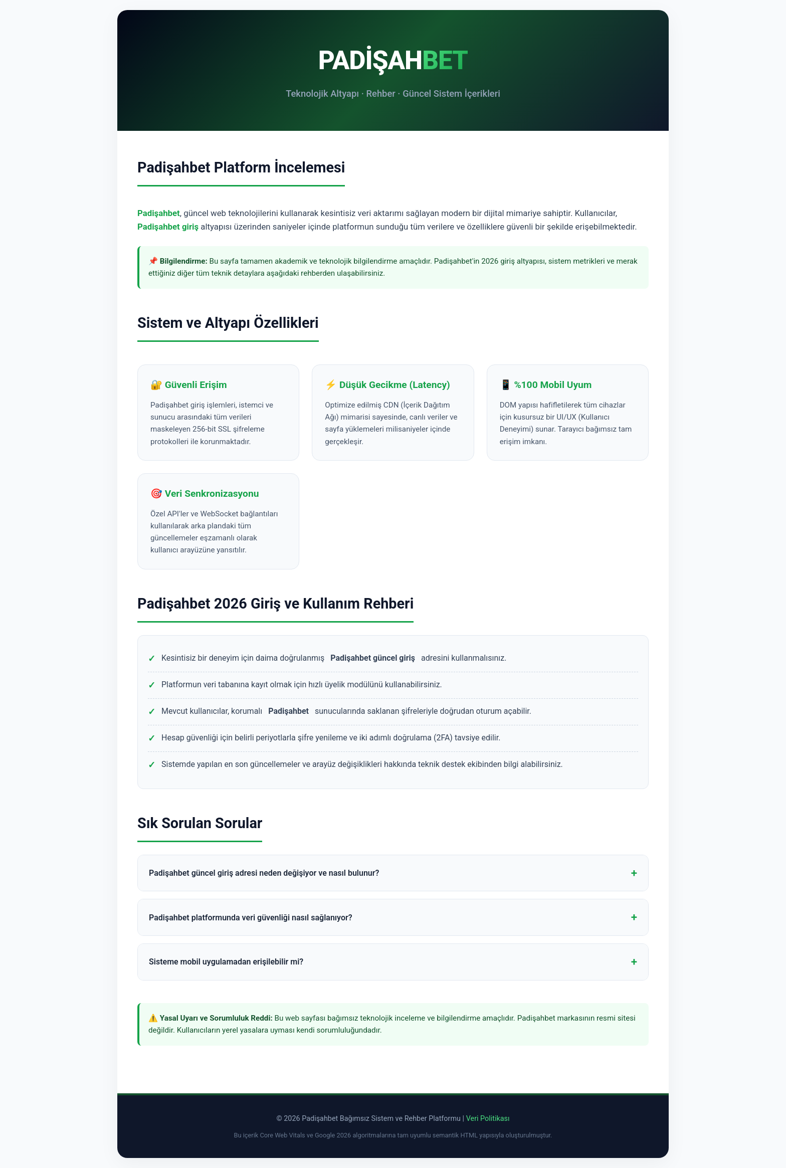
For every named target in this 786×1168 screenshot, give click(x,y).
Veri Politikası (488, 1118)
